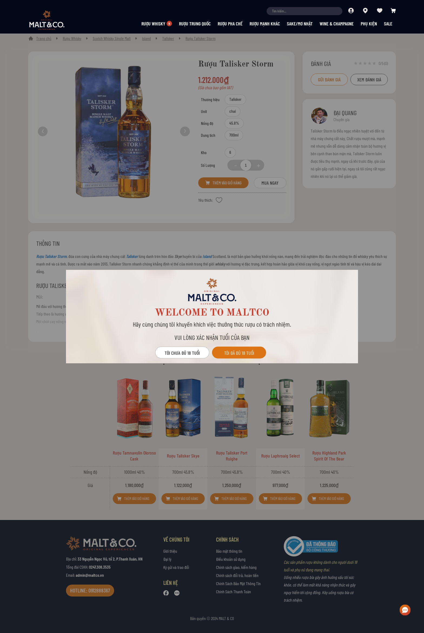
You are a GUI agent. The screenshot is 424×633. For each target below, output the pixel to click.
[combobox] (304, 11)
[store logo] (56, 20)
